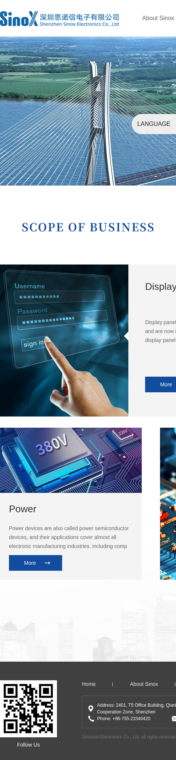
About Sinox (158, 18)
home (89, 684)
